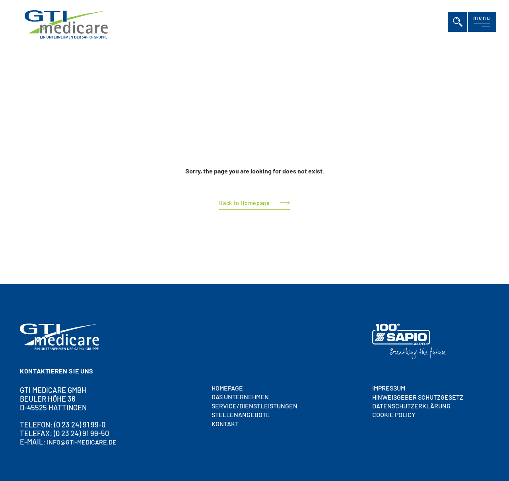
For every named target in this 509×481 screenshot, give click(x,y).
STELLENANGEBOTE (241, 414)
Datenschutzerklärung (411, 406)
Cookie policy (393, 415)
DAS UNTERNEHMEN (240, 397)
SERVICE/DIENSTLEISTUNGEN (254, 406)
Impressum (388, 388)
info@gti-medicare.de (82, 442)
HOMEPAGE (227, 388)
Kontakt (225, 423)
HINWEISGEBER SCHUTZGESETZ (417, 397)
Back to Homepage (244, 203)
